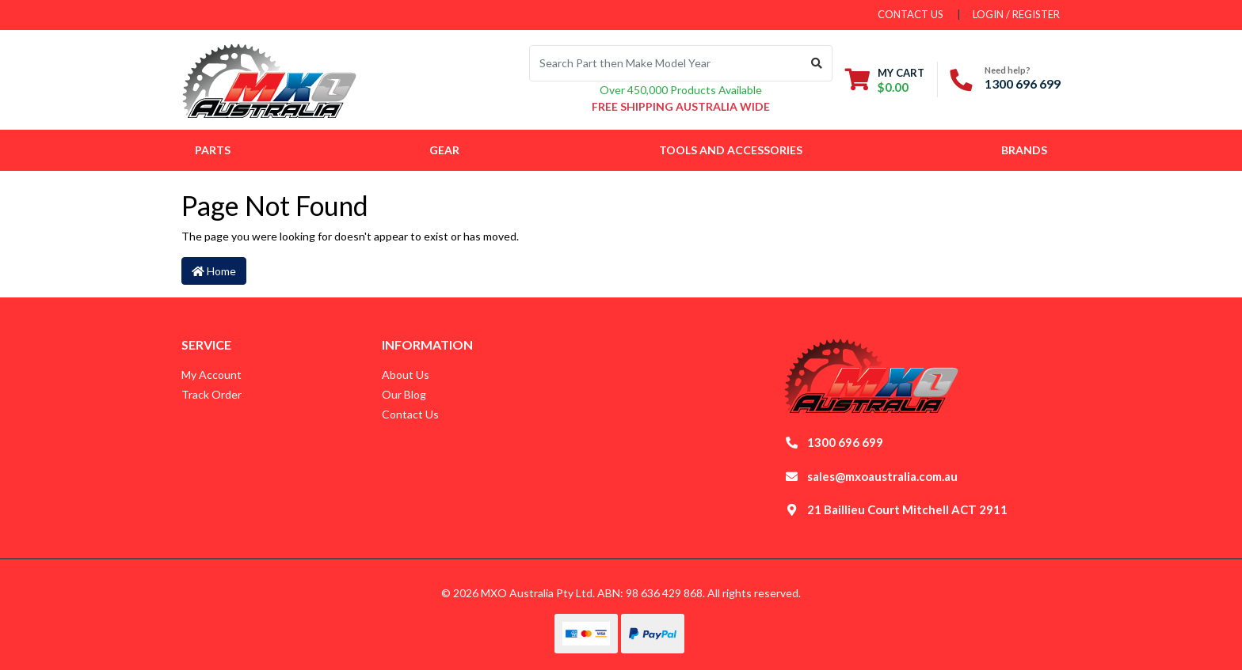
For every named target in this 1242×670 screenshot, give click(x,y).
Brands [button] (1024, 150)
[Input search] (665, 63)
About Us (405, 374)
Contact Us (410, 414)
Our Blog (404, 394)
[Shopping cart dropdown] (884, 79)
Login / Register (1016, 14)
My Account (211, 374)
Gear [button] (444, 150)
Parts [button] (212, 150)
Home (214, 271)
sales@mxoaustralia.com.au (882, 476)
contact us (910, 14)
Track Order (211, 394)
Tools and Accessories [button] (730, 150)
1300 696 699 (1023, 83)
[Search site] (817, 63)
